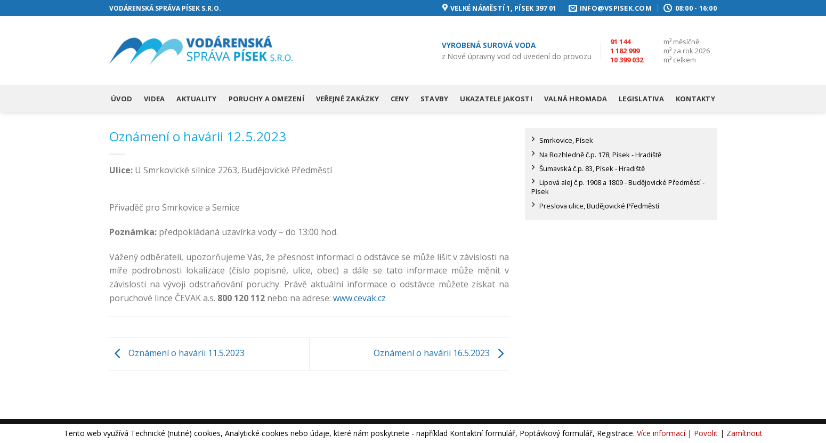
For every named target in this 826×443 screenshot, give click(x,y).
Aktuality (196, 98)
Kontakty (695, 98)
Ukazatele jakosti (496, 98)
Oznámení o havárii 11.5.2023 (177, 353)
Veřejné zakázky (347, 98)
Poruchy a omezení (266, 98)
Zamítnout (744, 433)
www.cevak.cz (359, 298)
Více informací (661, 433)
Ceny (400, 98)
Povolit (706, 433)
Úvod (121, 98)
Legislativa (641, 98)
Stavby (434, 98)
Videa (154, 98)
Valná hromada (575, 98)
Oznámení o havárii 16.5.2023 (441, 353)
